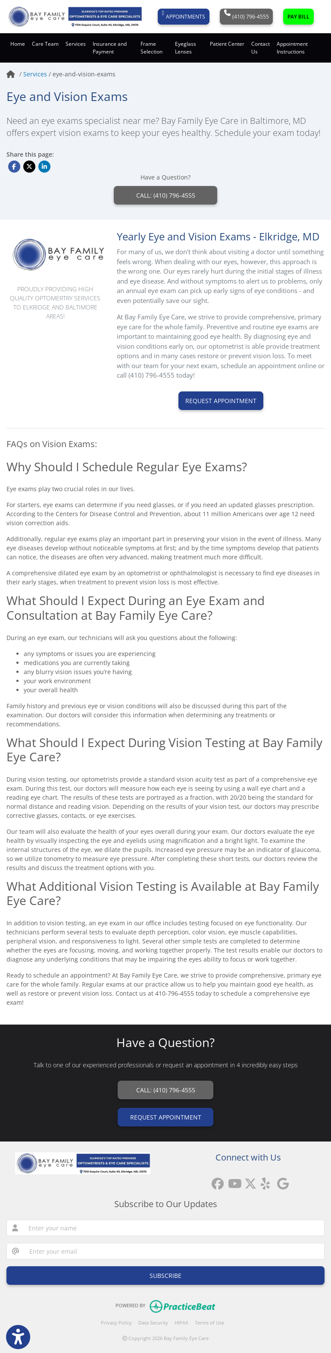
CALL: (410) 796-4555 (165, 195)
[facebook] (215, 1180)
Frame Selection (151, 47)
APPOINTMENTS (183, 17)
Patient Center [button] (227, 43)
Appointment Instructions (292, 47)
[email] (174, 1251)
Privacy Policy (116, 1322)
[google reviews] (281, 1180)
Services (36, 74)
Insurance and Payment (110, 47)
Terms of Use (209, 1322)
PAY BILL (298, 16)
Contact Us (260, 47)
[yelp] (265, 1180)
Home (17, 43)
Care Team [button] (45, 43)
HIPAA (181, 1322)
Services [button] (76, 43)
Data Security (153, 1322)
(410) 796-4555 (246, 17)
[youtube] (232, 1180)
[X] (248, 1180)
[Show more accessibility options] (18, 1337)
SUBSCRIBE (165, 1275)
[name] (174, 1228)
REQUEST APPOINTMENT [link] (165, 1117)
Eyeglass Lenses (185, 47)
